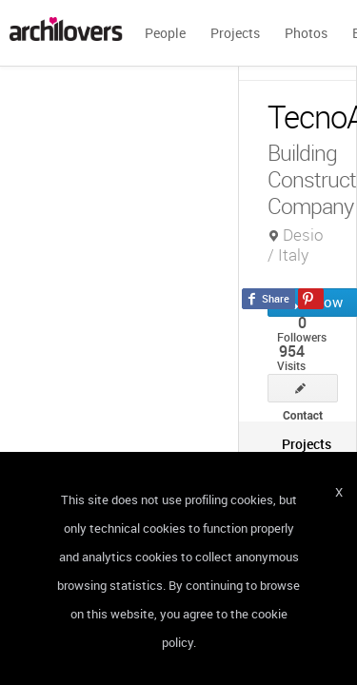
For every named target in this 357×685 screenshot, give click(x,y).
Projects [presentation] (306, 444)
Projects (235, 33)
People (165, 33)
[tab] (307, 443)
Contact (303, 388)
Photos (306, 33)
